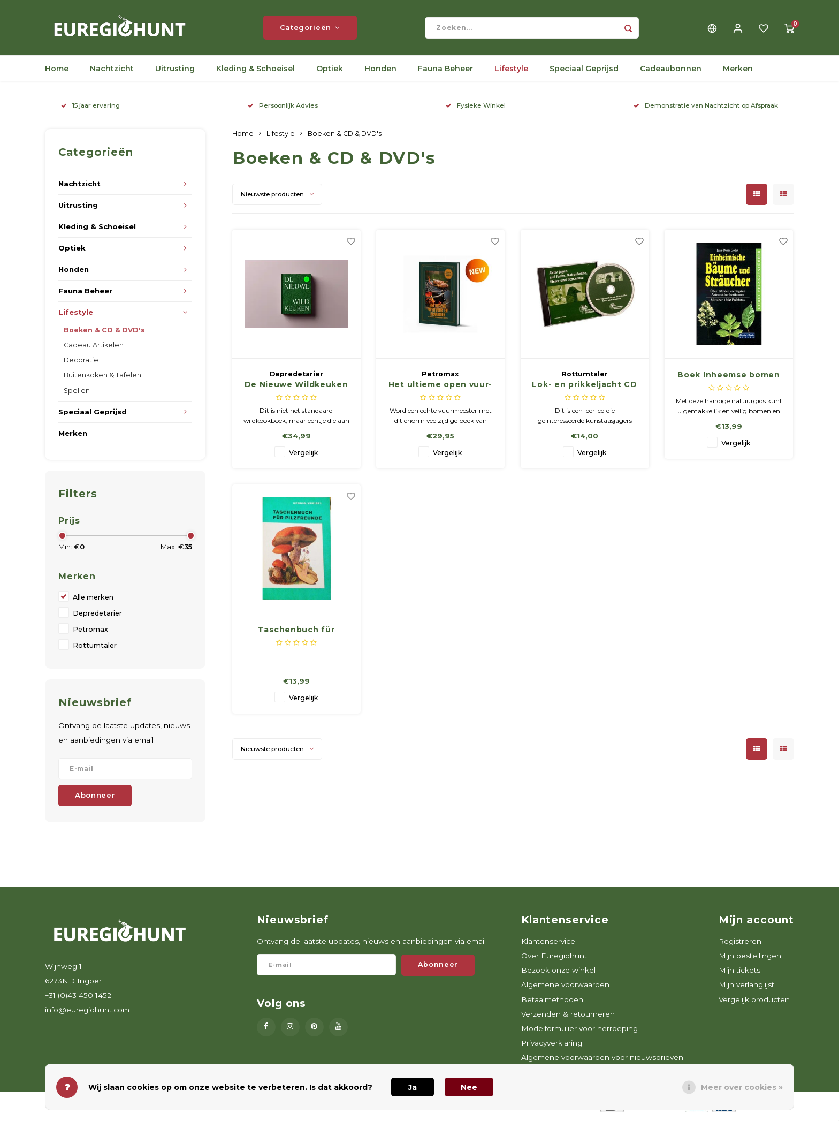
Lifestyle (511, 72)
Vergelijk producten (754, 1002)
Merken (738, 72)
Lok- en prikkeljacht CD (584, 388)
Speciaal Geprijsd (584, 72)
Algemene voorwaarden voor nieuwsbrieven (602, 1061)
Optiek (329, 72)
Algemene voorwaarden (565, 988)
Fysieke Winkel (476, 109)
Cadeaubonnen (670, 72)
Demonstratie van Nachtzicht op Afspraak (706, 109)
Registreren (740, 944)
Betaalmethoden (552, 1002)
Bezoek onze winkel (558, 973)
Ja (412, 1087)
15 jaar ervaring (90, 109)
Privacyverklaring (551, 1046)
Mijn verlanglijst (746, 988)
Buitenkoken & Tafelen (102, 379)
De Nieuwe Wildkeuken (296, 388)
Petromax (90, 632)
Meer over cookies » (742, 1087)
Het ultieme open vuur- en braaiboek (440, 388)
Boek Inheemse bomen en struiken (728, 379)
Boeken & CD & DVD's (104, 334)
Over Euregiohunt (554, 959)
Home (56, 72)
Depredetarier (97, 616)
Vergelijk (303, 456)
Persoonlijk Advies (283, 109)
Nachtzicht (112, 72)
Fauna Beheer (445, 72)
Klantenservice (548, 944)
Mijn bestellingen (750, 959)
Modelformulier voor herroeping (579, 1031)
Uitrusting (175, 72)
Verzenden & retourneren (568, 1017)
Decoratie (81, 364)
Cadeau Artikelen (94, 349)
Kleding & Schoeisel (255, 72)
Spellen (77, 394)
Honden (380, 72)
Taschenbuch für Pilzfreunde (296, 633)
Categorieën (310, 29)
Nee (469, 1087)
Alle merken (93, 600)
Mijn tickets (739, 973)
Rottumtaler (95, 649)
